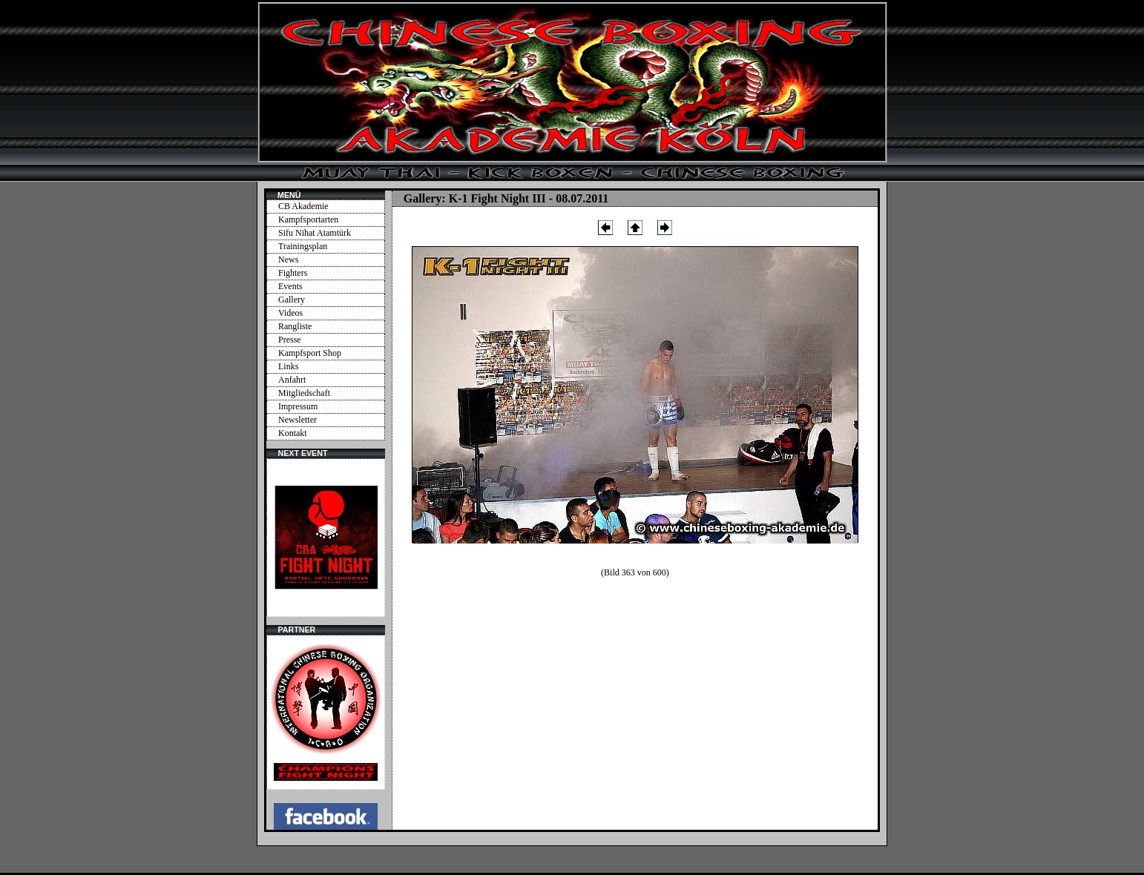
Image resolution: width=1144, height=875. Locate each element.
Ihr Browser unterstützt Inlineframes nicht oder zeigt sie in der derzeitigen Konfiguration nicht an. (326, 537)
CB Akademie (303, 206)
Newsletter (297, 420)
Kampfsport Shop (309, 353)
